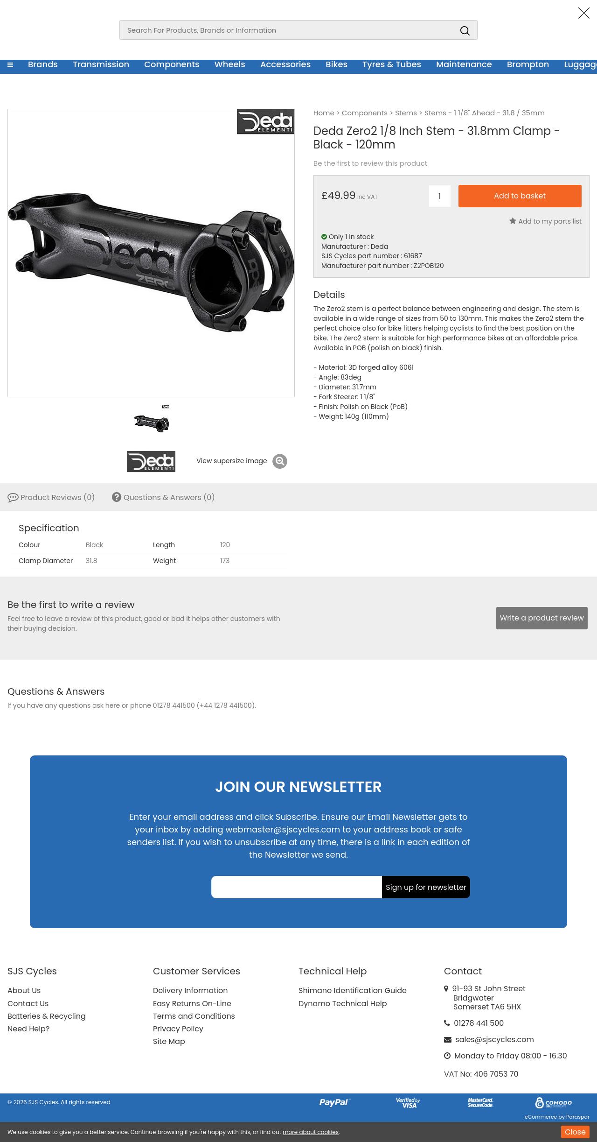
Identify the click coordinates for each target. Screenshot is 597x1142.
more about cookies (311, 1132)
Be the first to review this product (370, 163)
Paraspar (578, 1117)
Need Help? (28, 1028)
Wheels (230, 64)
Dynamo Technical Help (342, 1003)
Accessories (285, 64)
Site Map (169, 1041)
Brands (43, 64)
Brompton (528, 64)
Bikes (336, 64)
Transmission (101, 64)
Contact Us (28, 1003)
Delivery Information (190, 990)
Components (172, 64)
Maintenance (464, 64)
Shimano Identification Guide (352, 990)
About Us (24, 990)
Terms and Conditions (194, 1016)
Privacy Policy (178, 1028)
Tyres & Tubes (391, 64)
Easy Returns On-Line (192, 1003)
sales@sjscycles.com (494, 1039)
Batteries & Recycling (46, 1016)
